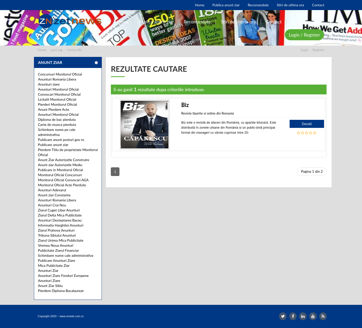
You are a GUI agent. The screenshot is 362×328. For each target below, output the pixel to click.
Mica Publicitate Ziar (54, 265)
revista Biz (74, 50)
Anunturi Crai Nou (52, 205)
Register (318, 50)
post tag (56, 50)
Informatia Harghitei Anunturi (60, 225)
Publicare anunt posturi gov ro (61, 139)
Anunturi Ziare (49, 280)
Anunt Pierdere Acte (53, 109)
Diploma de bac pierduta (57, 119)
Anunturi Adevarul (52, 190)
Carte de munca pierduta (57, 124)
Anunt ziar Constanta (54, 195)
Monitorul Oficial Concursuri (60, 175)
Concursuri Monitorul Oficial (60, 74)
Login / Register (304, 35)
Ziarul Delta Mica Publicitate (60, 215)
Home (42, 50)
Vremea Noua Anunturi (55, 245)
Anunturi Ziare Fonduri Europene (63, 275)
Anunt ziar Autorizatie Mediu (60, 165)
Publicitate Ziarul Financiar (58, 250)
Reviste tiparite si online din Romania (207, 113)
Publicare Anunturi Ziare (56, 260)
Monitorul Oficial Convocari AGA (63, 180)
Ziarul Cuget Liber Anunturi (59, 210)
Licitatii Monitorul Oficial (57, 99)
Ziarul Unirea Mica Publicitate (60, 240)
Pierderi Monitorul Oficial (57, 104)
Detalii (307, 124)
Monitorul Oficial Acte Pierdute (62, 185)
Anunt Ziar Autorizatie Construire (63, 160)
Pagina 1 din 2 (312, 171)
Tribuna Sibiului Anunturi (57, 235)
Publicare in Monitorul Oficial (60, 170)
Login (304, 50)
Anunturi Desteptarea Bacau (60, 220)
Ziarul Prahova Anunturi (56, 230)
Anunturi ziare (49, 84)
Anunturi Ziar (48, 270)
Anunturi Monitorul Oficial (58, 89)
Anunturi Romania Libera (57, 79)
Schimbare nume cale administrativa (65, 255)
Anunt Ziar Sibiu (50, 285)
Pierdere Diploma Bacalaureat (61, 290)
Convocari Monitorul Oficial (59, 94)
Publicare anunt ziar (53, 144)
